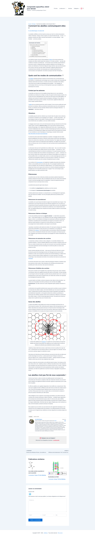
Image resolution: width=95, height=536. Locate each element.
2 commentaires (31, 475)
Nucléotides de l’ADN (54, 477)
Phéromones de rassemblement (39, 50)
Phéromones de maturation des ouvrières (40, 52)
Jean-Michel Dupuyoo (38, 419)
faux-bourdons (40, 162)
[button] (65, 8)
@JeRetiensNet (56, 440)
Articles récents (36, 416)
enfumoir (37, 230)
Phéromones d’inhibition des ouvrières (40, 53)
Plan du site (60, 533)
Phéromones (34, 48)
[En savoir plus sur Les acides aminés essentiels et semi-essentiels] (31, 465)
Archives (70, 8)
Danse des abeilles (35, 54)
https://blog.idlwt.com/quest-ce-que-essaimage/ (38, 133)
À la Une (55, 8)
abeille (30, 104)
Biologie (36, 475)
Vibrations (34, 47)
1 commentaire (51, 479)
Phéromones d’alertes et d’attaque (39, 51)
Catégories (77, 8)
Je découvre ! (62, 8)
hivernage (31, 258)
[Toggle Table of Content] (46, 43)
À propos (30, 416)
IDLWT (55, 420)
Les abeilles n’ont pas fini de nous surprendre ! (39, 56)
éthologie (44, 341)
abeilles (32, 78)
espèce (50, 59)
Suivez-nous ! (82, 8)
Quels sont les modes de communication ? (38, 44)
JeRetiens (45, 533)
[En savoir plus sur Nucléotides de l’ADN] (57, 468)
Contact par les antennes (36, 46)
